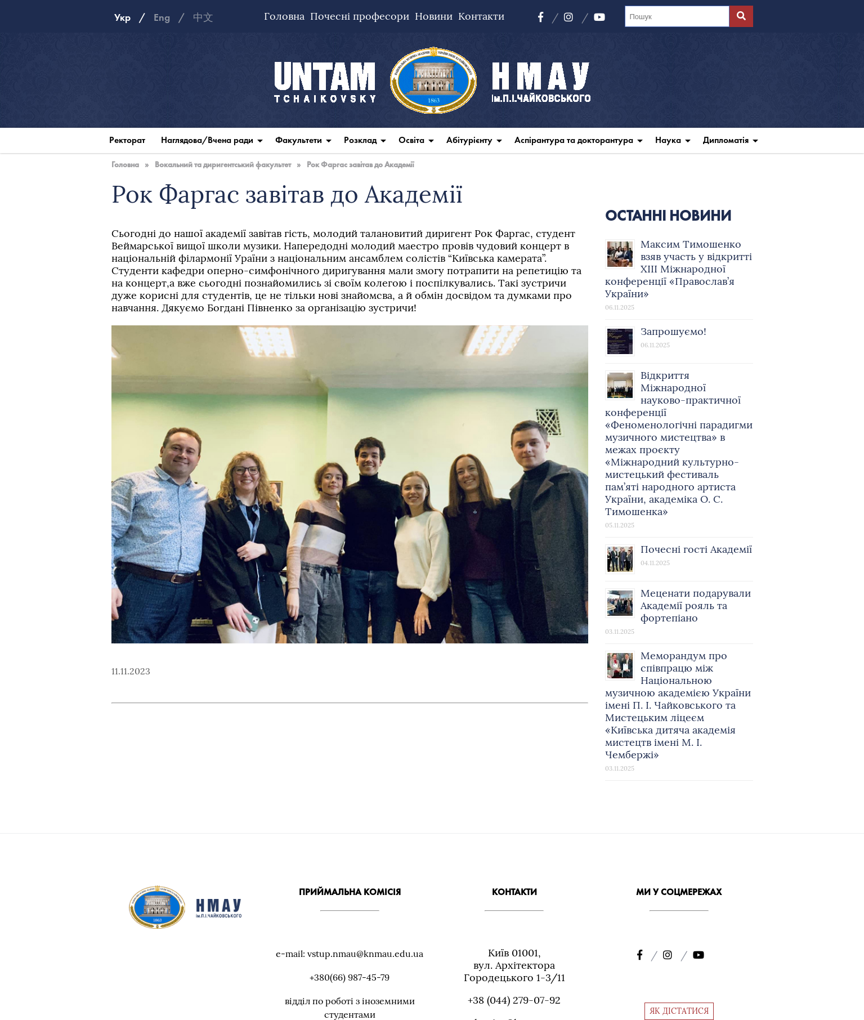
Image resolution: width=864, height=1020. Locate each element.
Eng (162, 17)
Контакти (481, 16)
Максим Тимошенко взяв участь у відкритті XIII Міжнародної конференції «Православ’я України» (678, 269)
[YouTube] (599, 17)
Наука (668, 140)
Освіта (411, 140)
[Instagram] (576, 17)
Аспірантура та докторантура (573, 140)
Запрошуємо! (673, 331)
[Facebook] (548, 17)
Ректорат (127, 140)
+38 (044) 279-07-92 (514, 1000)
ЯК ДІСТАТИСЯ (679, 1011)
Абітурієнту (469, 140)
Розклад (360, 140)
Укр (122, 17)
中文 (203, 17)
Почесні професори (359, 16)
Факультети (298, 140)
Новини (434, 16)
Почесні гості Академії (696, 549)
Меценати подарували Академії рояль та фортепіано (696, 605)
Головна (284, 16)
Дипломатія (726, 140)
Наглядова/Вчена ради (207, 140)
